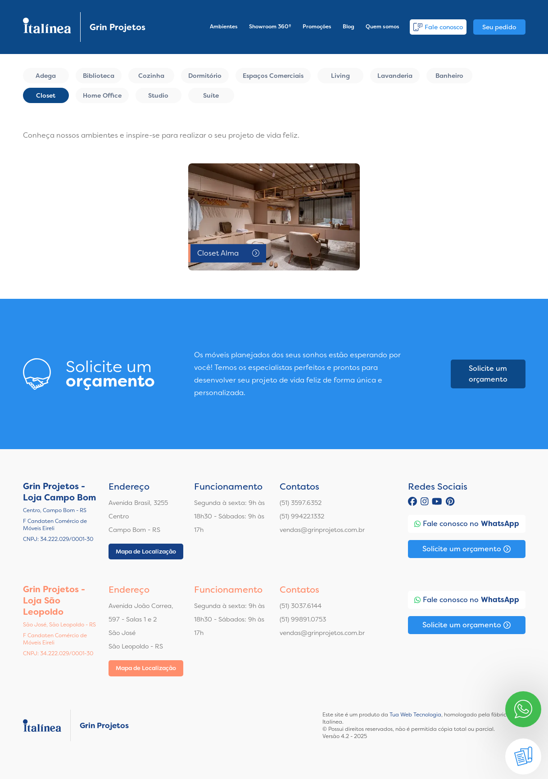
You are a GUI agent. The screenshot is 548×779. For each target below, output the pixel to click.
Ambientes (224, 26)
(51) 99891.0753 (303, 619)
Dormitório (205, 76)
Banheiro (449, 76)
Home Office (102, 95)
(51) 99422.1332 (302, 516)
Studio (158, 95)
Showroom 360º (270, 26)
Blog (348, 26)
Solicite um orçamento (488, 374)
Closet (45, 95)
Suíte (211, 95)
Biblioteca (98, 76)
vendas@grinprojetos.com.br (322, 530)
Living (340, 76)
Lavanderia (394, 76)
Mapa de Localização (146, 551)
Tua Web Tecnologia (415, 714)
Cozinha (151, 76)
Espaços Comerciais (273, 76)
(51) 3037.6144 (301, 606)
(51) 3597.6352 (301, 503)
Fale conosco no (466, 523)
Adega (46, 76)
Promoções (317, 26)
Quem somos (382, 26)
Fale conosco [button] (438, 27)
